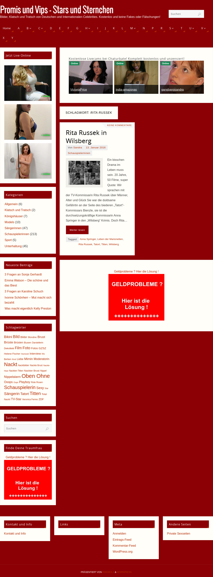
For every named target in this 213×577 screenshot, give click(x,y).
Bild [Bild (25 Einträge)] (16, 336)
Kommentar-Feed (124, 545)
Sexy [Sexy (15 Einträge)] (40, 388)
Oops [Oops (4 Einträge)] (16, 382)
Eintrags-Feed (122, 539)
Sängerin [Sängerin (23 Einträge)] (12, 393)
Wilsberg (114, 244)
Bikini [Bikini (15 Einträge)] (8, 337)
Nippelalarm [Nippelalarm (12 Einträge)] (12, 377)
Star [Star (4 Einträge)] (46, 388)
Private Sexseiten (178, 533)
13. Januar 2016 (96, 147)
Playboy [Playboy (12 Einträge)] (24, 382)
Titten (104, 244)
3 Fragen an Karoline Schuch (24, 291)
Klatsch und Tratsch (18, 210)
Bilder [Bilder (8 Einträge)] (23, 337)
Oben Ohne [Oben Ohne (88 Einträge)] (36, 376)
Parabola (108, 572)
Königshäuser (14, 216)
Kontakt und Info (15, 533)
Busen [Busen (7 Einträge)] (27, 342)
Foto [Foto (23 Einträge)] (26, 348)
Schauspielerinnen (79, 153)
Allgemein (11, 204)
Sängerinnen (13, 228)
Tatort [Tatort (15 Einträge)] (24, 394)
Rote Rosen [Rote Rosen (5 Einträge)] (37, 382)
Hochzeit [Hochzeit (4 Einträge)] (25, 354)
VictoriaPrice (78, 89)
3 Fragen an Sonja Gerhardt (23, 274)
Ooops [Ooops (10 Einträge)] (8, 382)
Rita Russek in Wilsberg (86, 136)
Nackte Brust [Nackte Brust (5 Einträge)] (36, 365)
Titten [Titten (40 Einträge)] (35, 393)
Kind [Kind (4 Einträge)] (14, 359)
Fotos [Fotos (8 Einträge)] (34, 348)
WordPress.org (122, 551)
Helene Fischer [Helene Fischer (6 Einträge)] (12, 353)
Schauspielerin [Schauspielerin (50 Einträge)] (20, 387)
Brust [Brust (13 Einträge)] (41, 337)
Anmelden (119, 533)
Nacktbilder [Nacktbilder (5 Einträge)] (23, 365)
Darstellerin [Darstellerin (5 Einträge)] (37, 342)
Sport (8, 240)
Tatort (97, 244)
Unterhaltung (13, 246)
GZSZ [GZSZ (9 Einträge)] (42, 348)
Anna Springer (88, 239)
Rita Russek (85, 244)
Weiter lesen (77, 230)
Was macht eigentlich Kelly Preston (28, 308)
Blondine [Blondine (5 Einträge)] (32, 337)
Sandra (77, 147)
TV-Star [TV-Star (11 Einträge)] (16, 399)
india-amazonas (126, 89)
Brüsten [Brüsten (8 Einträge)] (18, 342)
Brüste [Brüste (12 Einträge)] (8, 342)
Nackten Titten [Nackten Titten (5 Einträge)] (16, 370)
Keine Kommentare (119, 125)
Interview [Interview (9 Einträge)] (35, 353)
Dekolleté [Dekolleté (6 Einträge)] (9, 348)
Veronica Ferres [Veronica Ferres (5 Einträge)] (30, 399)
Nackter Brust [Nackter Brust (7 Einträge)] (32, 370)
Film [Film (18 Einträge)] (18, 348)
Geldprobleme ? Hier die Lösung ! (136, 271)
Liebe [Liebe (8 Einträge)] (20, 359)
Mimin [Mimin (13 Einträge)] (28, 359)
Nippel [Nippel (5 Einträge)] (43, 370)
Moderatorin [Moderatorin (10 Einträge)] (41, 359)
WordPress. (124, 572)
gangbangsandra (172, 89)
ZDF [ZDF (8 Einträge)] (41, 399)
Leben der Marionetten (110, 239)
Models (9, 222)
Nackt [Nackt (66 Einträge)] (10, 364)
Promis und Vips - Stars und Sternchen (56, 10)
